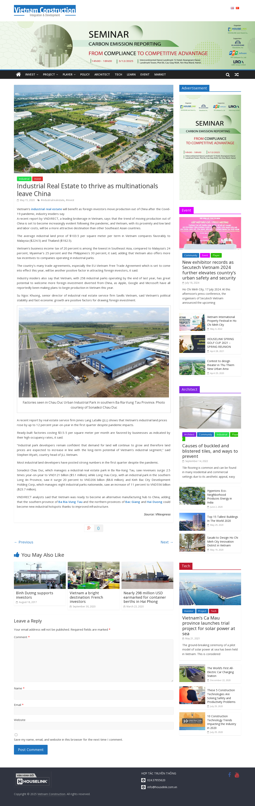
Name (19, 688)
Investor (188, 611)
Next (167, 542)
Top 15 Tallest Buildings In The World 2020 (222, 519)
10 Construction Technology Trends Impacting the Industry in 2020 (221, 722)
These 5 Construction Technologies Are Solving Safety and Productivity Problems (221, 696)
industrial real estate (46, 209)
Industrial (24, 179)
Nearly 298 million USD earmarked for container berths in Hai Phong (145, 597)
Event (145, 74)
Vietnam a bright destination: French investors (86, 597)
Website (20, 720)
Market (160, 74)
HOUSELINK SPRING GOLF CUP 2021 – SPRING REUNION (220, 343)
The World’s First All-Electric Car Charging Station (220, 672)
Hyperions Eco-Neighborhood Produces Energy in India (219, 496)
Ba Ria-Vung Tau (70, 502)
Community (190, 255)
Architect (102, 74)
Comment (22, 637)
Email (19, 705)
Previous (23, 542)
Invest (30, 74)
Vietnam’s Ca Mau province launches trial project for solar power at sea (208, 625)
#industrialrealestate (52, 200)
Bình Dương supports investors (34, 595)
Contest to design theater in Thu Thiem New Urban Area (220, 365)
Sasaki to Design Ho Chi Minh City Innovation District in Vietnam (222, 541)
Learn (131, 74)
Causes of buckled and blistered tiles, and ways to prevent (210, 451)
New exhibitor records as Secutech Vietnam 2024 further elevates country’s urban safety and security (209, 270)
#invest (70, 200)
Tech (118, 74)
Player (68, 74)
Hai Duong (154, 502)
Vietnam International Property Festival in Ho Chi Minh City (221, 321)
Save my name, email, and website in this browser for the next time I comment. (68, 739)
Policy (85, 74)
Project (49, 74)
